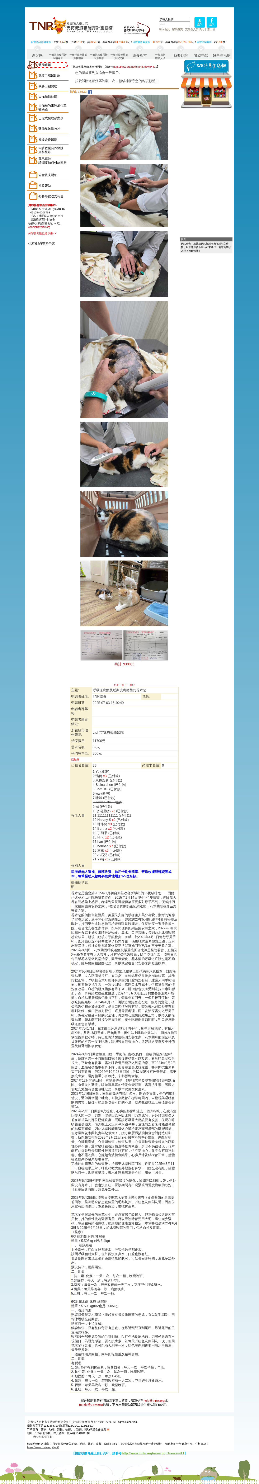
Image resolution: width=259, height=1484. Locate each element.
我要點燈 (181, 55)
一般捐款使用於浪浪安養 (119, 56)
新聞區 (37, 55)
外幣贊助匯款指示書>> (42, 233)
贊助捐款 (201, 55)
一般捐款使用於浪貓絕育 (58, 56)
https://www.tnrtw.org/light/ (43, 1447)
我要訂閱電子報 (42, 1436)
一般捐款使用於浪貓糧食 (78, 56)
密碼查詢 (177, 29)
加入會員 (164, 29)
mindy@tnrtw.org (91, 1404)
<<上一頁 (118, 685)
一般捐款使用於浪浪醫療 (99, 56)
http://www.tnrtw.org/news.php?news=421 (153, 1453)
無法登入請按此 (194, 29)
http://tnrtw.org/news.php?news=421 (135, 66)
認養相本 (140, 55)
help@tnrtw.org (154, 1400)
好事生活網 (222, 55)
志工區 (211, 29)
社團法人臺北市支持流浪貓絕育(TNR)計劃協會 (56, 1421)
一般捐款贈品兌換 (160, 56)
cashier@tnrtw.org (39, 226)
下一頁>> (130, 685)
